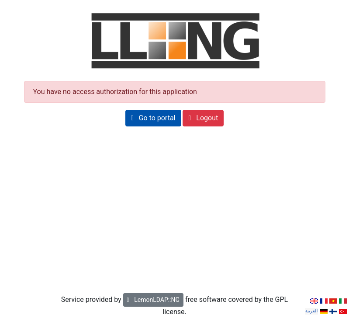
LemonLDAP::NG (153, 299)
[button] (153, 118)
